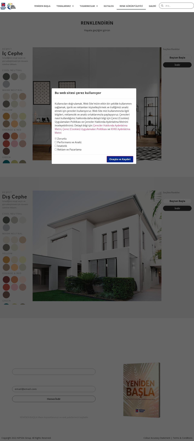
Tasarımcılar (89, 6)
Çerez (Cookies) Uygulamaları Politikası (85, 129)
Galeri (152, 6)
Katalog (109, 6)
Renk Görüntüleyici (131, 6)
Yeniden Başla (42, 6)
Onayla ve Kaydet (120, 159)
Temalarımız (65, 6)
